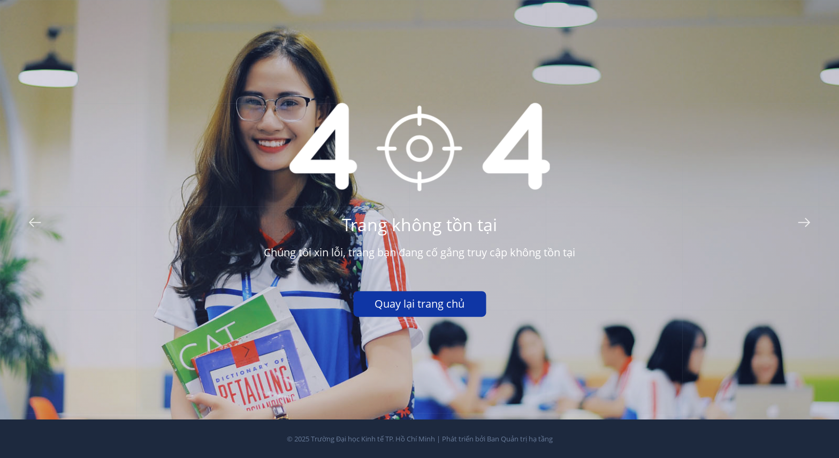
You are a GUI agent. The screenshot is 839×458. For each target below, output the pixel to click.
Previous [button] (35, 220)
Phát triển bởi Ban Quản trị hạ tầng (497, 439)
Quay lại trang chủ (419, 303)
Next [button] (804, 220)
